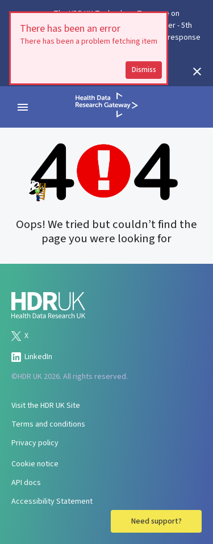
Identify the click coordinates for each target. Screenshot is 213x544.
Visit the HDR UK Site (45, 405)
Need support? (156, 521)
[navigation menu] (22, 107)
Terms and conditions (48, 424)
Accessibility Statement (52, 501)
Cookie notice (35, 464)
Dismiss (144, 70)
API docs (26, 482)
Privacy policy (35, 443)
